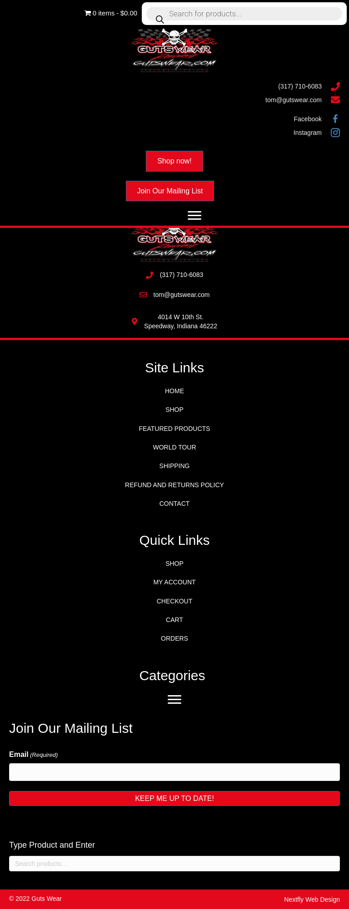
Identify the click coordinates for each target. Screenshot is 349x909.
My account (174, 582)
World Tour (174, 447)
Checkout (175, 601)
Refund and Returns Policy (174, 485)
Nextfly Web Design (312, 899)
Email (33, 755)
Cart (174, 619)
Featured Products (174, 428)
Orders (174, 638)
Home (174, 391)
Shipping (175, 465)
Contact (175, 503)
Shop (174, 409)
